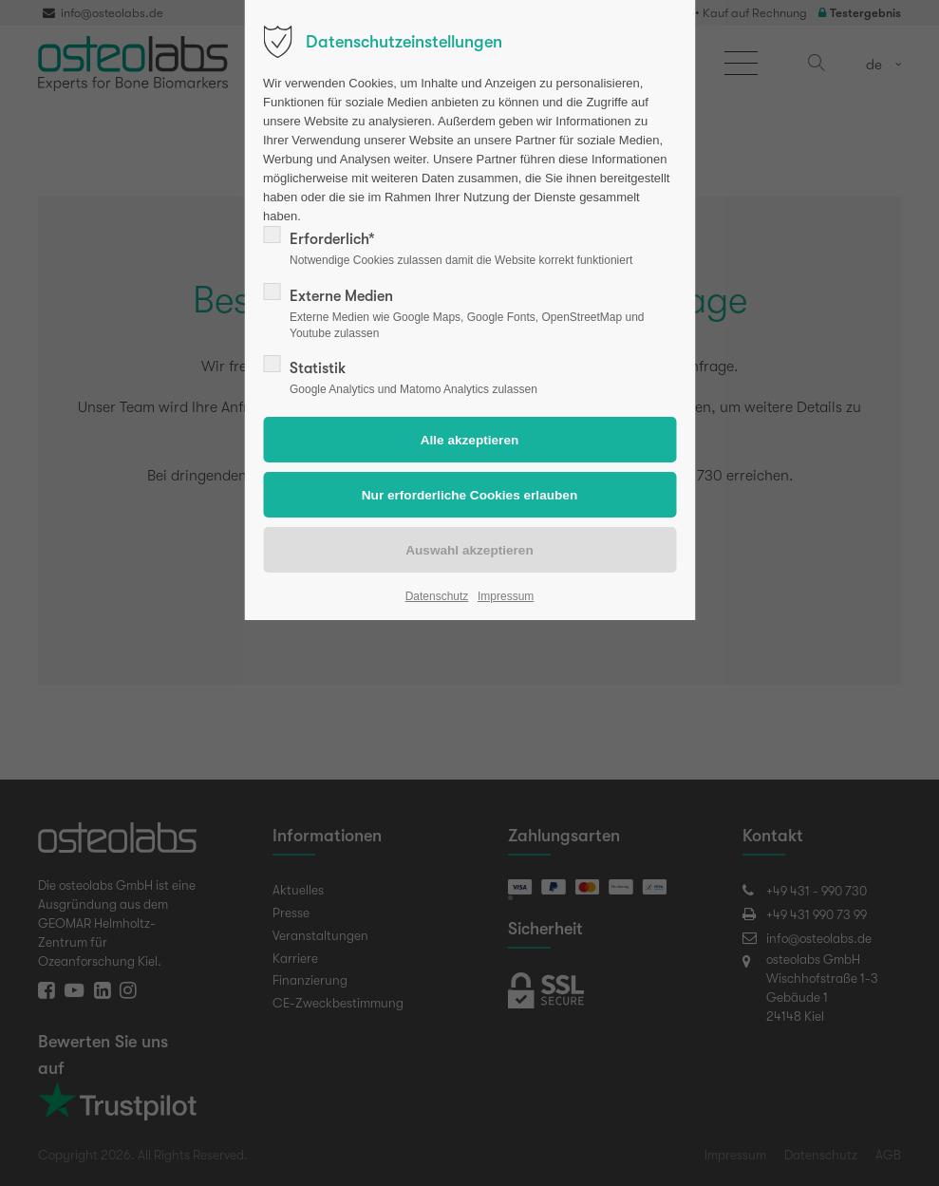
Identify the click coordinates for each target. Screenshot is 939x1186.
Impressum (506, 596)
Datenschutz (437, 596)
